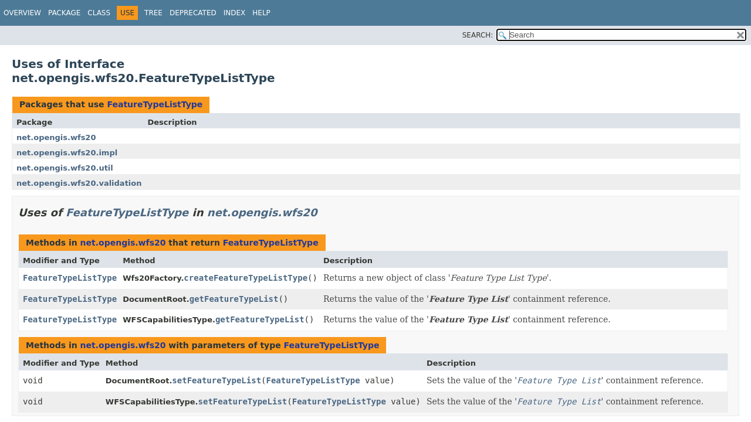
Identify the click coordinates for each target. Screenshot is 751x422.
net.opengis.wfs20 (56, 137)
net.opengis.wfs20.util (64, 168)
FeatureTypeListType (154, 104)
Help (261, 13)
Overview (22, 13)
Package (64, 13)
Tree (153, 13)
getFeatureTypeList (234, 299)
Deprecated (193, 13)
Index (235, 13)
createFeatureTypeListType (245, 278)
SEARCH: (477, 35)
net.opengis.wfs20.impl (66, 152)
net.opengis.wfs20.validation (79, 183)
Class (98, 13)
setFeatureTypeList (216, 380)
